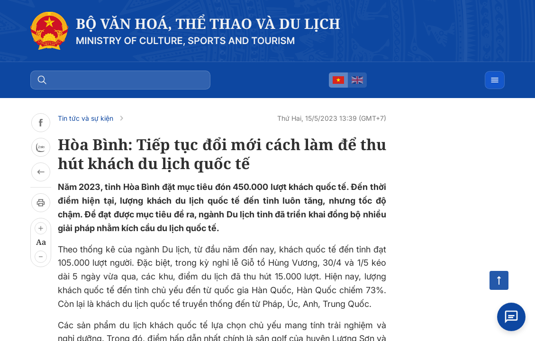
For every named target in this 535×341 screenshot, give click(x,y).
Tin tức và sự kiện (85, 118)
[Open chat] (511, 315)
